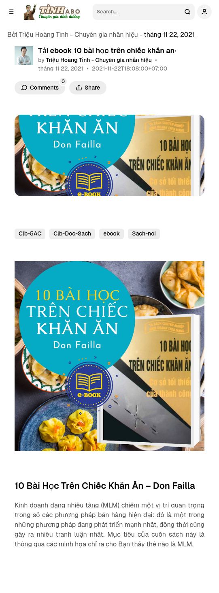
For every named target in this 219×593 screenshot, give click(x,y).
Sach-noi (144, 233)
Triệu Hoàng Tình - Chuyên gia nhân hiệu (99, 60)
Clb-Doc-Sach (72, 233)
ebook (111, 233)
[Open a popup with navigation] (11, 11)
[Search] (137, 12)
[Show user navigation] (204, 11)
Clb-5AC (30, 233)
